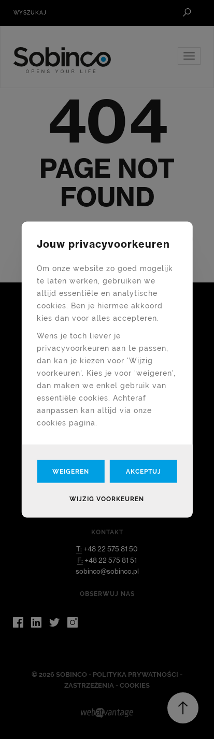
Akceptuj (143, 471)
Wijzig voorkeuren (106, 498)
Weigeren (70, 471)
